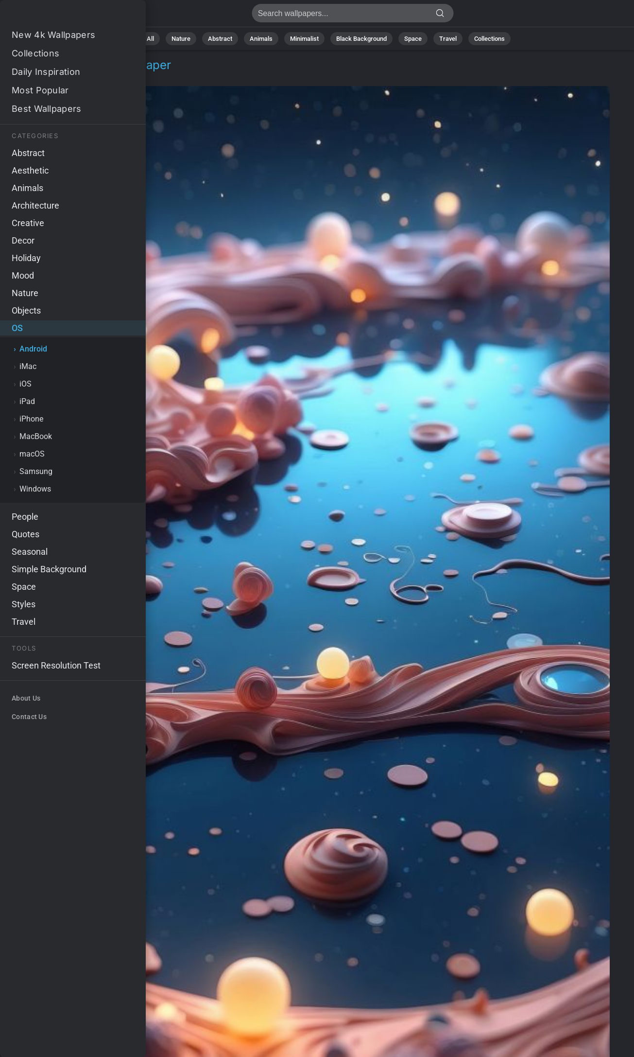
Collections (489, 38)
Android (61, 76)
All (150, 38)
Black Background (361, 38)
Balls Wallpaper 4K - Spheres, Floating (58, 16)
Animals (261, 38)
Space (413, 38)
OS (31, 76)
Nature (180, 38)
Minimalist (304, 38)
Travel (448, 38)
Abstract (220, 38)
